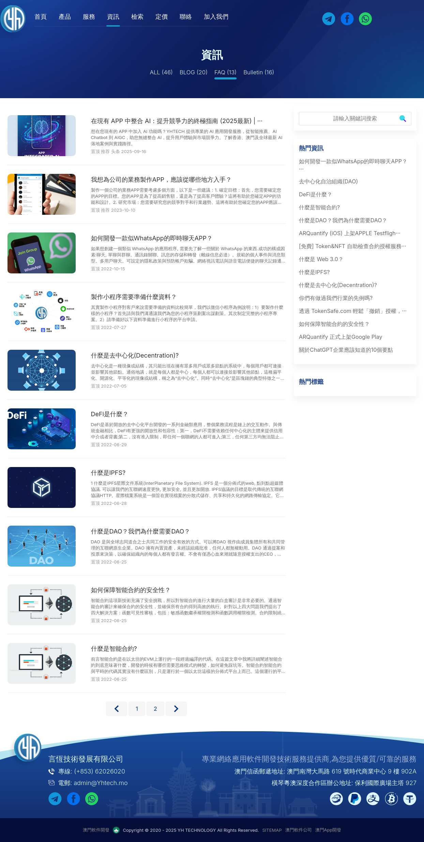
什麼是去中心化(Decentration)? (135, 355)
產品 (72, 16)
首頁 (48, 16)
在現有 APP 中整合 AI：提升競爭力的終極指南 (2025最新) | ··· (177, 120)
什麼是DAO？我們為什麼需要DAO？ (141, 531)
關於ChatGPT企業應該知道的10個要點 (346, 349)
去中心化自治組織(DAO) (328, 181)
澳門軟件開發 (96, 829)
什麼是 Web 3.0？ (321, 259)
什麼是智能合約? (114, 648)
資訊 (121, 16)
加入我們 (223, 16)
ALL (161, 72)
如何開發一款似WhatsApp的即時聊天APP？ (152, 238)
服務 (96, 16)
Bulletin (258, 72)
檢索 (145, 16)
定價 (169, 16)
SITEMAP (272, 830)
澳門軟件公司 (298, 829)
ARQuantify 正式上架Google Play (340, 336)
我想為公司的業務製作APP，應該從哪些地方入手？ (161, 179)
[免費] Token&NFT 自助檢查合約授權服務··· (352, 246)
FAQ (225, 72)
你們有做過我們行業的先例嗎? (336, 298)
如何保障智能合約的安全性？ (131, 589)
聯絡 (193, 16)
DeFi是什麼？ (109, 414)
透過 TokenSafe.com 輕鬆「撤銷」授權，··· (353, 310)
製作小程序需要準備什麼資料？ (134, 296)
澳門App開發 (328, 829)
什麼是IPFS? (108, 472)
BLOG (194, 72)
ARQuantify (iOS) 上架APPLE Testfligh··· (349, 233)
